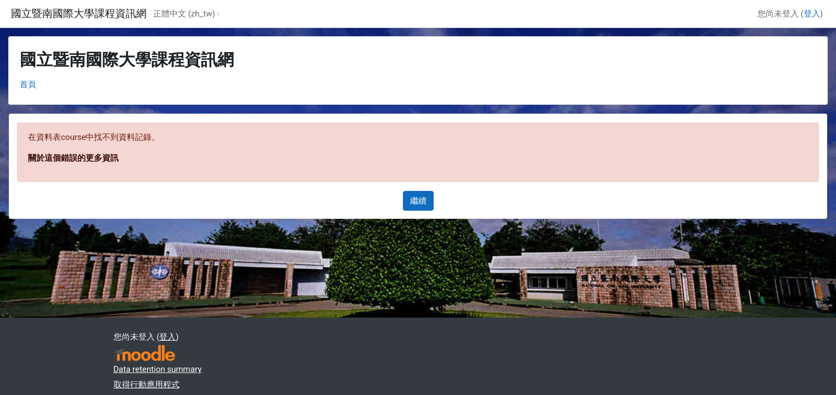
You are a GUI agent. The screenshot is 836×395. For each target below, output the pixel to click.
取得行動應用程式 (146, 385)
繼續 (418, 201)
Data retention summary (158, 369)
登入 (812, 14)
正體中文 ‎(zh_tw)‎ (184, 14)
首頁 (28, 84)
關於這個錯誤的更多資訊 (73, 158)
